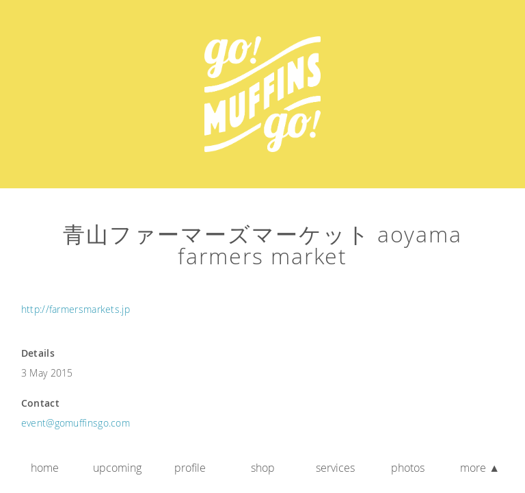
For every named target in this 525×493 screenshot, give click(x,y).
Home (45, 467)
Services (335, 467)
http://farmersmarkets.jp (75, 309)
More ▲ (480, 467)
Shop (263, 467)
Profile (190, 467)
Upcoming (117, 467)
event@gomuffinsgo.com (75, 422)
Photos (408, 467)
